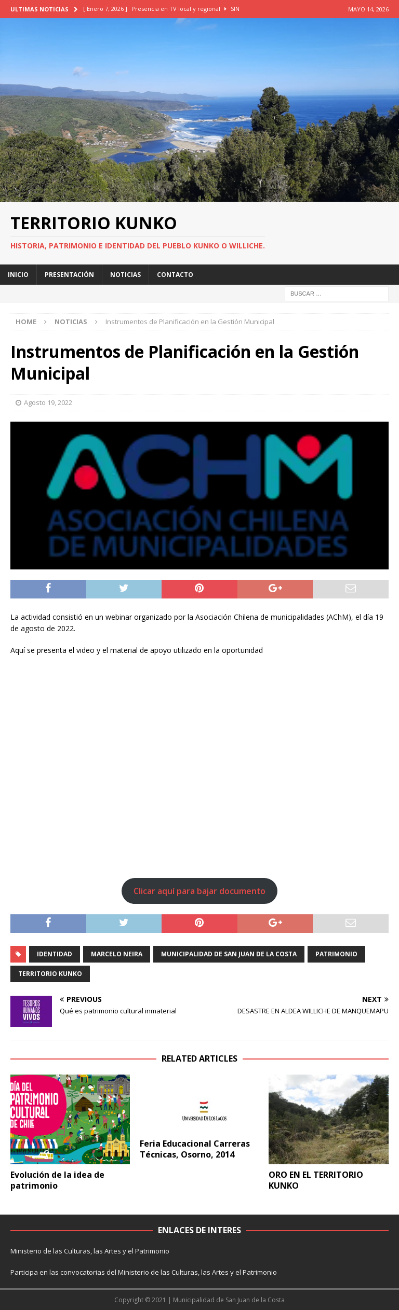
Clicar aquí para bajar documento (199, 891)
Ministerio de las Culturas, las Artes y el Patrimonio (89, 1251)
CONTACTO (175, 274)
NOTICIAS (125, 274)
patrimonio (336, 954)
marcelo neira (116, 954)
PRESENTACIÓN (69, 274)
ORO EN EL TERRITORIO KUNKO (316, 1180)
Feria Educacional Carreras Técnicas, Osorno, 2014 (195, 1149)
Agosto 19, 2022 (48, 402)
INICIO (18, 274)
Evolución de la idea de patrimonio (57, 1180)
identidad (54, 954)
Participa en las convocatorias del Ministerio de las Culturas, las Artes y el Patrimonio (143, 1272)
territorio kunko (50, 973)
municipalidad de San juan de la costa (229, 954)
